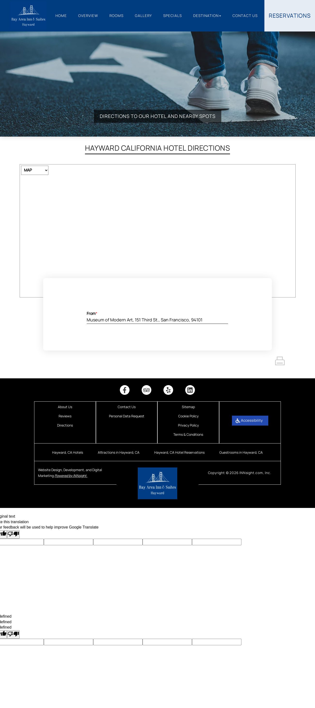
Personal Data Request (126, 416)
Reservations (290, 15)
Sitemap (188, 407)
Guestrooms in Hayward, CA (241, 452)
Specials (172, 15)
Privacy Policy (188, 425)
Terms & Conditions (188, 434)
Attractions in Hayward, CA (118, 452)
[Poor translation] (13, 534)
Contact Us (245, 15)
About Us (65, 407)
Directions (65, 425)
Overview (88, 15)
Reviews (65, 416)
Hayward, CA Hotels (67, 452)
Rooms (116, 15)
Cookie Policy (188, 416)
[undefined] (13, 634)
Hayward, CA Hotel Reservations (179, 452)
